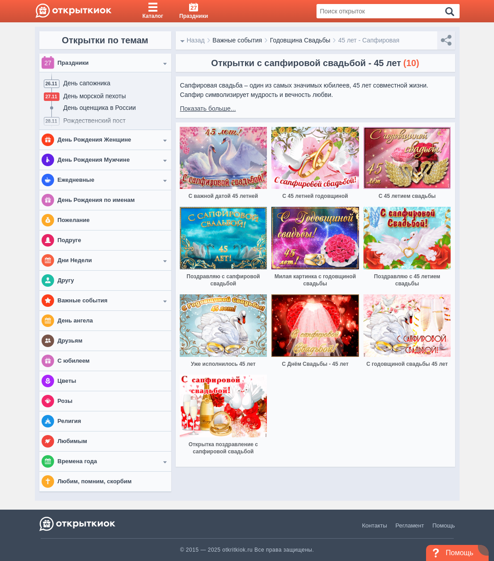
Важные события (237, 40)
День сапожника (86, 83)
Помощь (443, 525)
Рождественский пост (94, 120)
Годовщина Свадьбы (300, 40)
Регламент (410, 525)
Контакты (374, 525)
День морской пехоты (94, 96)
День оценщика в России (99, 107)
